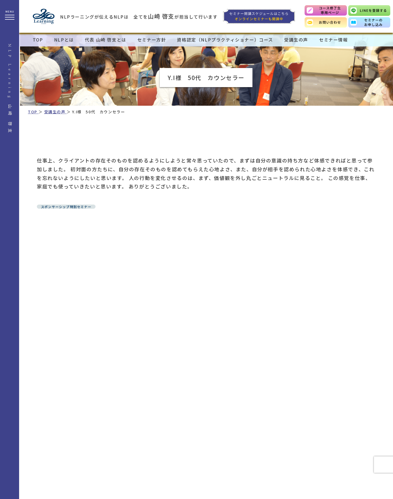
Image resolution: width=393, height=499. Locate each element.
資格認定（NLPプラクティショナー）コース (225, 39)
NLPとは (64, 39)
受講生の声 (296, 39)
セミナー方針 (151, 39)
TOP (38, 39)
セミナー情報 (333, 39)
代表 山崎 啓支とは (105, 39)
